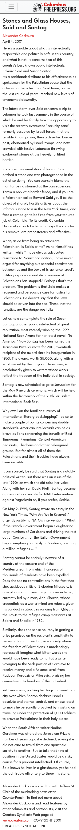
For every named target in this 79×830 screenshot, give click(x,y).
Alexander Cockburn (18, 36)
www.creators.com (17, 820)
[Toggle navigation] (11, 6)
